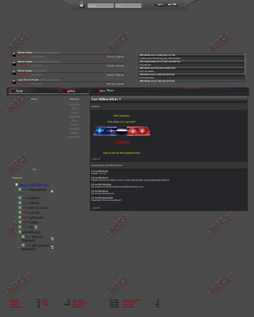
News (74, 108)
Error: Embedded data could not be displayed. (34, 228)
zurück (95, 158)
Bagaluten (74, 116)
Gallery (74, 132)
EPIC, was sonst (51, 79)
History (74, 124)
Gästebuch (74, 128)
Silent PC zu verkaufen (48, 61)
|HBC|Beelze (36, 65)
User (74, 120)
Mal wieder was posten (48, 52)
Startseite (74, 104)
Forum (74, 112)
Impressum (74, 136)
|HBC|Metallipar (38, 56)
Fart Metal (41, 70)
